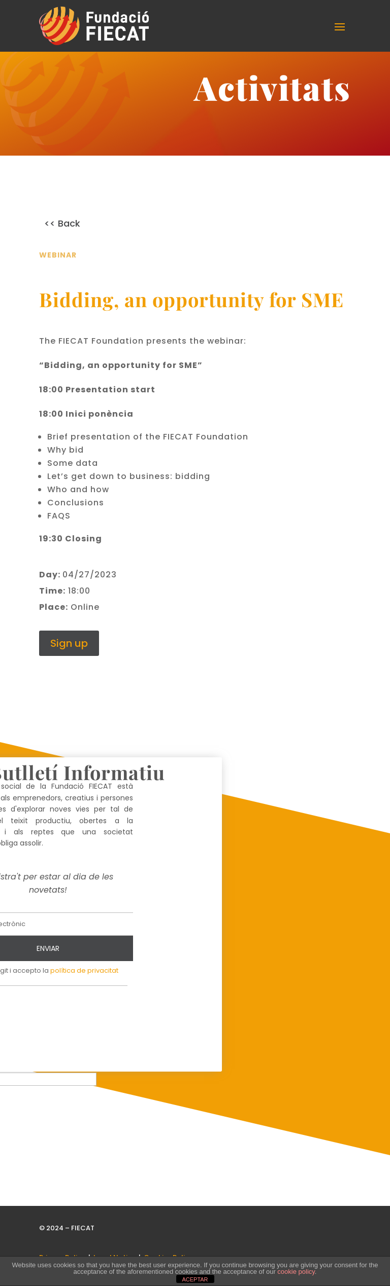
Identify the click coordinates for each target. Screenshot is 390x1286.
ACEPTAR (195, 1279)
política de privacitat (84, 977)
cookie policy (295, 1271)
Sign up (69, 650)
